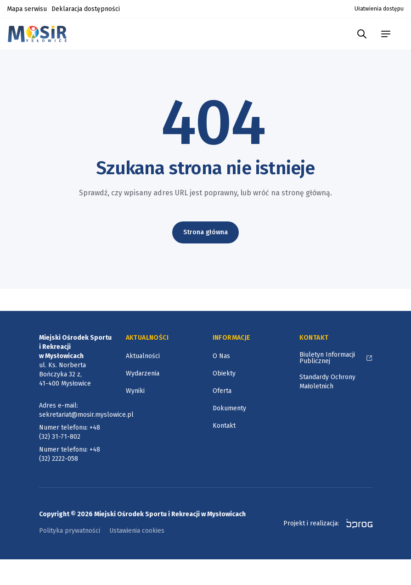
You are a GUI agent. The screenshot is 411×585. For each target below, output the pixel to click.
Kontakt (224, 426)
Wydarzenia (142, 373)
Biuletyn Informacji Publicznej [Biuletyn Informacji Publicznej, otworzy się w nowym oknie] (327, 358)
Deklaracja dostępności (85, 9)
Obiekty (224, 373)
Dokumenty (229, 408)
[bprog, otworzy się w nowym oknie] (356, 523)
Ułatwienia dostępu (379, 9)
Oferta (222, 391)
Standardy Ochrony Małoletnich (327, 381)
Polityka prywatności (69, 531)
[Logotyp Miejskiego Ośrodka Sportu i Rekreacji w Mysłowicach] (40, 34)
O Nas (221, 356)
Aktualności (143, 356)
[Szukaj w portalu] (362, 34)
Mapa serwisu (27, 9)
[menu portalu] (386, 34)
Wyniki (135, 391)
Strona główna (205, 232)
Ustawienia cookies (136, 531)
